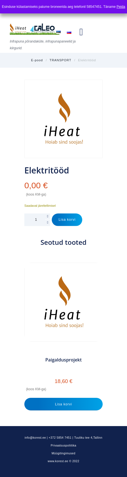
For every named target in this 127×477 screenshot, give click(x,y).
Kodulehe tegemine (63, 467)
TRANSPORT (60, 60)
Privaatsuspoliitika (63, 445)
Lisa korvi (67, 220)
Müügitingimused (63, 453)
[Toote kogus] (37, 219)
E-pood (37, 60)
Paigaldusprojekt (63, 360)
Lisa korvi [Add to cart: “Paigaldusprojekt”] (63, 404)
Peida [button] (121, 7)
